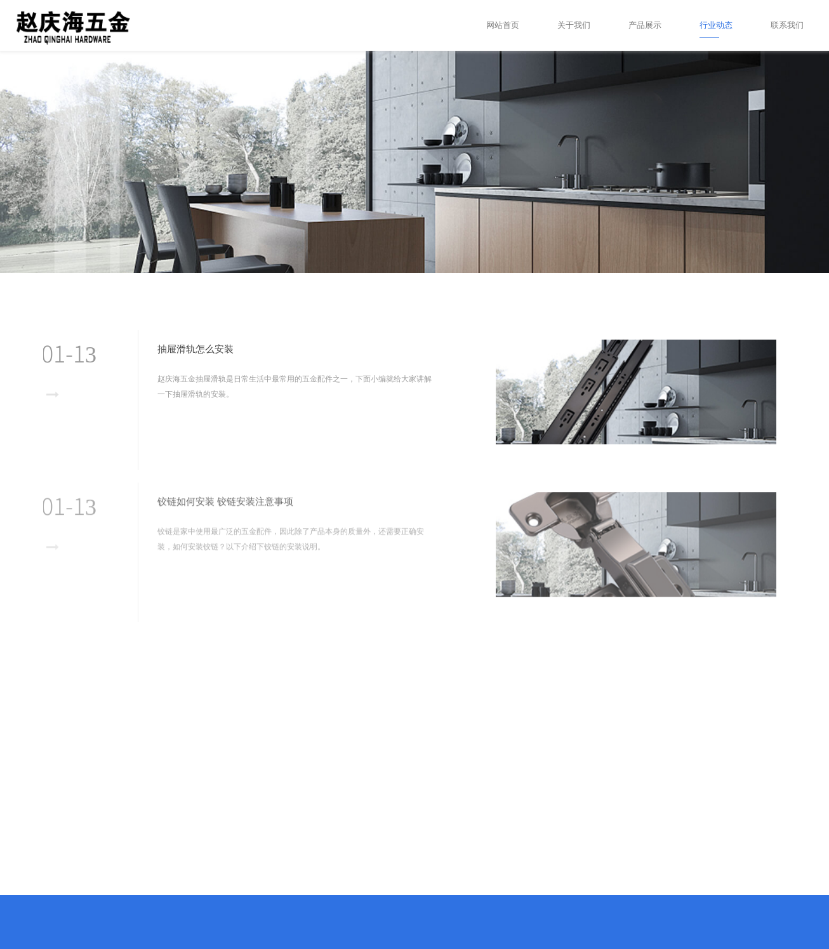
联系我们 (787, 25)
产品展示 (644, 25)
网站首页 (502, 25)
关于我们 (573, 25)
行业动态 (716, 25)
